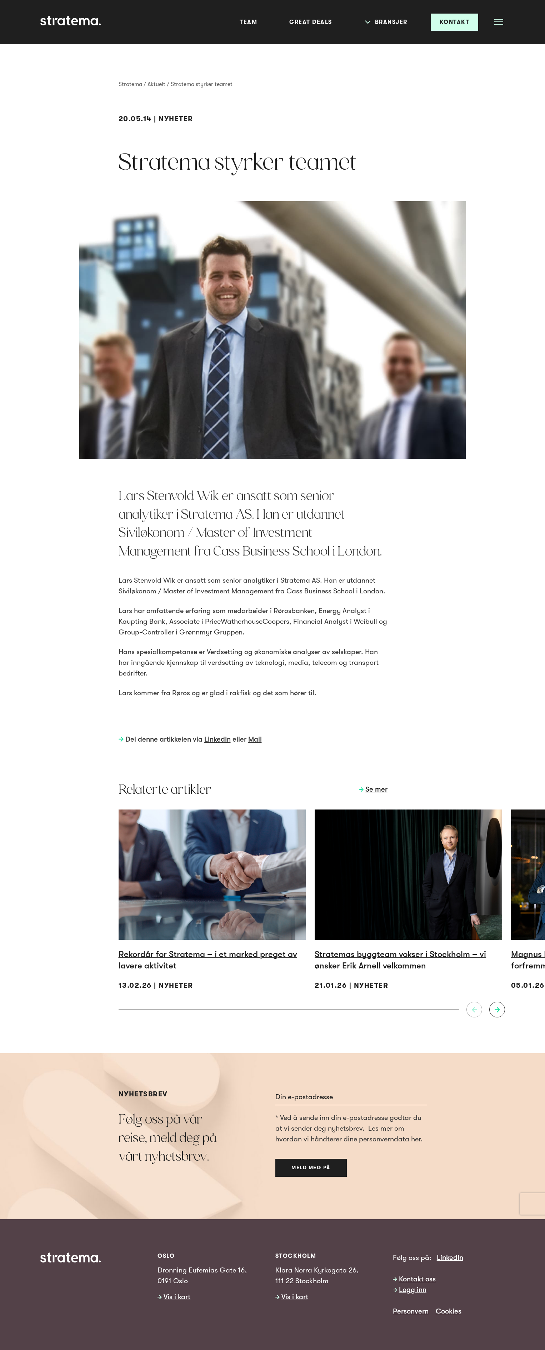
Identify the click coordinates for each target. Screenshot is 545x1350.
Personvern (411, 1311)
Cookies (448, 1311)
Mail (255, 739)
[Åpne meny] (498, 21)
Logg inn (412, 1290)
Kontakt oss (417, 1279)
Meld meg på (310, 1167)
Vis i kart (177, 1297)
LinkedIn (217, 739)
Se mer (376, 789)
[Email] (351, 1097)
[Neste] (497, 1009)
